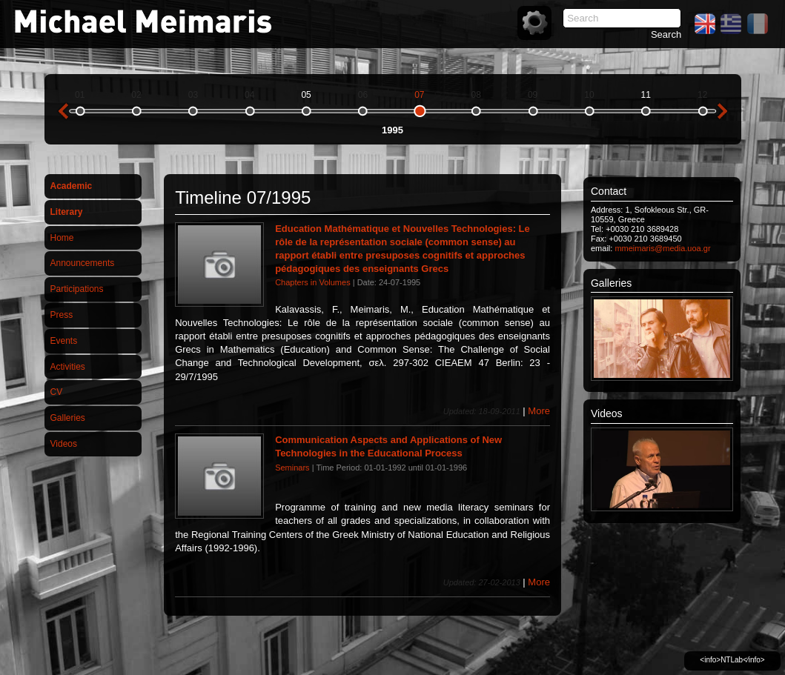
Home (62, 238)
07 (419, 95)
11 (646, 95)
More (539, 410)
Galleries (67, 418)
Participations (77, 289)
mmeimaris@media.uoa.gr (662, 248)
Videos (63, 444)
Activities (67, 367)
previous (63, 111)
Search (666, 34)
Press (61, 315)
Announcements (82, 263)
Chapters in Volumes (313, 282)
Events (64, 341)
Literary (66, 212)
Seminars (292, 467)
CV (56, 392)
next (723, 111)
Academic (71, 186)
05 (306, 95)
